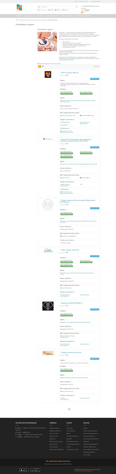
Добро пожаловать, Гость (81, 1)
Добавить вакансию (55, 430)
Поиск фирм (69, 428)
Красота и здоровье (40, 20)
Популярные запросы (72, 441)
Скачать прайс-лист (66, 132)
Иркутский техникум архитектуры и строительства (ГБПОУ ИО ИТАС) (76, 140)
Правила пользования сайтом (83, 470)
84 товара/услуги (66, 192)
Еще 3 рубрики (64, 345)
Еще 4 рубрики (64, 399)
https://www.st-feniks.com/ (69, 115)
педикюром (81, 57)
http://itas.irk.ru (66, 177)
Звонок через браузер (66, 93)
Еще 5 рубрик (64, 125)
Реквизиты (52, 438)
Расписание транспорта (90, 433)
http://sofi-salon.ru (67, 288)
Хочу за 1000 (86, 454)
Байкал (85, 428)
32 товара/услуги (66, 131)
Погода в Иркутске (88, 436)
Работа (58, 10)
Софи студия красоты (70, 250)
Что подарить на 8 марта (91, 449)
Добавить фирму (54, 428)
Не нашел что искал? (72, 449)
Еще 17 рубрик (64, 185)
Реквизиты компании (89, 452)
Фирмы (44, 10)
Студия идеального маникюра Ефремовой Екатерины (77, 201)
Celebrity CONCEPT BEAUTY (72, 303)
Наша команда (54, 446)
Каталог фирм (23, 20)
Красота (31, 20)
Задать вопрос (94, 78)
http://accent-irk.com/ (67, 391)
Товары (51, 10)
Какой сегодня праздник (90, 430)
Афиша (65, 10)
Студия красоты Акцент (71, 352)
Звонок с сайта (54, 433)
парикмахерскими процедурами (68, 58)
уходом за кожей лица (90, 57)
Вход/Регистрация (95, 1)
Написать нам (54, 436)
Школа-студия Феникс (70, 73)
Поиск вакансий (70, 430)
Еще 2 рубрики (64, 296)
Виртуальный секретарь (57, 449)
